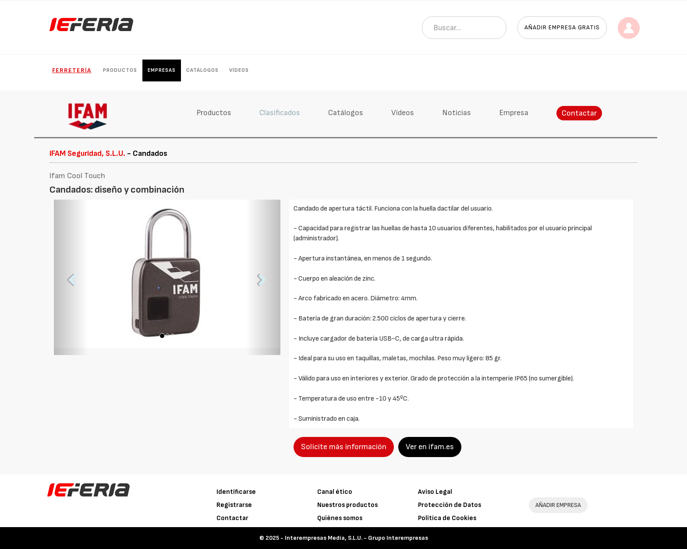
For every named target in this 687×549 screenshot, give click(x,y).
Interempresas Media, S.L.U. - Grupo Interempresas (356, 538)
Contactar (579, 113)
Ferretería (71, 70)
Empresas (162, 70)
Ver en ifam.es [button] (430, 446)
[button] (71, 277)
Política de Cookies (447, 518)
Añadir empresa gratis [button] (562, 27)
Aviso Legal (435, 492)
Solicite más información (343, 446)
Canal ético (334, 492)
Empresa (513, 112)
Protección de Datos (449, 505)
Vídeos (239, 70)
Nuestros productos (347, 505)
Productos (120, 70)
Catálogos (202, 70)
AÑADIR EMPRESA (558, 505)
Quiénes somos (339, 518)
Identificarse (236, 492)
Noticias (456, 112)
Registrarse (234, 505)
